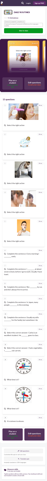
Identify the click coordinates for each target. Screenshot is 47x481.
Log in (28, 3)
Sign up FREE (39, 3)
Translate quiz (23, 459)
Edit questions (23, 451)
